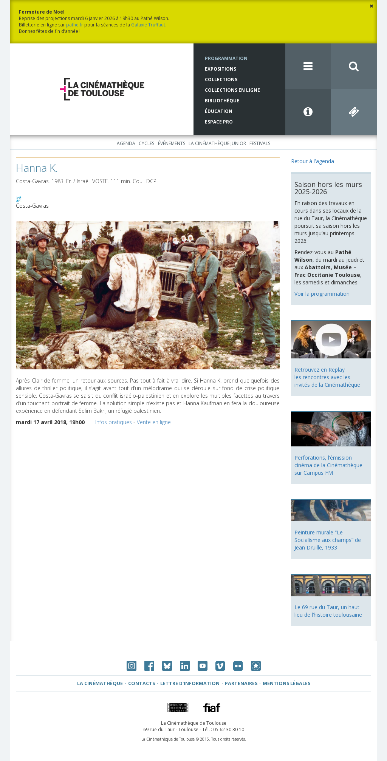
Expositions (220, 69)
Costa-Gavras (32, 205)
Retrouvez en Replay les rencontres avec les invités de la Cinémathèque (327, 377)
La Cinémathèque (100, 683)
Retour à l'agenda (312, 161)
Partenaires (241, 683)
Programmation (226, 58)
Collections (221, 79)
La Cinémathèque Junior (217, 143)
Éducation (218, 111)
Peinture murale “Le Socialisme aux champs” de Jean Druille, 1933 (327, 540)
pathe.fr (74, 25)
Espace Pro (219, 122)
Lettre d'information (190, 683)
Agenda (126, 143)
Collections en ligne (232, 90)
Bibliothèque (222, 100)
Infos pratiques (113, 422)
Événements (171, 143)
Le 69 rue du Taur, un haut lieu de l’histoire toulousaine (328, 611)
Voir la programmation (322, 293)
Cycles (146, 143)
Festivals (259, 143)
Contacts (141, 683)
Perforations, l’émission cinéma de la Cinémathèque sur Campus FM (328, 465)
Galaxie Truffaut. (148, 25)
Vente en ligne (154, 422)
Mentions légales (286, 683)
